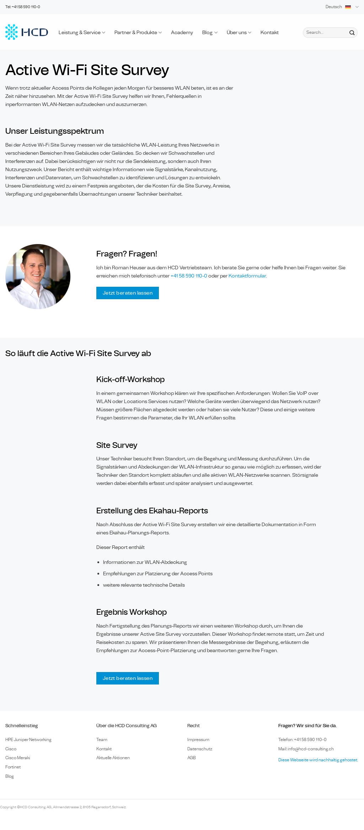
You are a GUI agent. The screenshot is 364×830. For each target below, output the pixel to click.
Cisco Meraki (17, 758)
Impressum (198, 739)
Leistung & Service (82, 32)
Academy (182, 32)
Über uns (239, 32)
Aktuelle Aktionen (113, 758)
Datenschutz (199, 749)
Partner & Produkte (138, 32)
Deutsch (342, 7)
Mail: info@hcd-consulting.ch (306, 749)
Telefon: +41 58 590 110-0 (302, 739)
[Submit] (351, 32)
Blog (209, 32)
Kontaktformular (247, 276)
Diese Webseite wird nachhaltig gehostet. (318, 760)
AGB (191, 758)
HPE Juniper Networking (28, 739)
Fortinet (13, 767)
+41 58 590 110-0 (189, 276)
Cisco (10, 749)
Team (101, 739)
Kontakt (270, 32)
